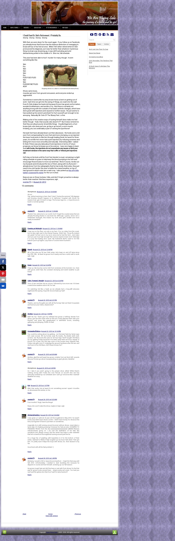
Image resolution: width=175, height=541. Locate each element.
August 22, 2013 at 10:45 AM (47, 192)
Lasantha (52, 538)
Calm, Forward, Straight (36, 281)
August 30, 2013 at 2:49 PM (47, 458)
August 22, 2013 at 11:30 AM (48, 211)
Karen (30, 265)
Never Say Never (94, 53)
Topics (99, 44)
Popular (92, 44)
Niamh (30, 249)
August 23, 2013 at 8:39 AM (47, 354)
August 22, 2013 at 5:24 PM (41, 265)
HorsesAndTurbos (34, 331)
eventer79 (27, 182)
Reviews (28, 27)
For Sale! (65, 28)
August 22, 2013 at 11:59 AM (52, 228)
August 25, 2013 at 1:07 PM (40, 385)
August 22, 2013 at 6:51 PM (47, 300)
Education (39, 27)
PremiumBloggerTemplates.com (67, 538)
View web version (52, 516)
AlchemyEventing (34, 415)
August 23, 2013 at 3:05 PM (46, 368)
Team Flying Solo (51, 532)
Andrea (30, 314)
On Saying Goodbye (96, 57)
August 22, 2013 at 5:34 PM (54, 281)
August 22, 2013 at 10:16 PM (51, 331)
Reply (29, 205)
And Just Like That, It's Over (98, 49)
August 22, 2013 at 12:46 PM (42, 249)
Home (4, 28)
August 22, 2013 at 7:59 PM (42, 314)
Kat (29, 385)
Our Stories (16, 27)
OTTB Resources (53, 27)
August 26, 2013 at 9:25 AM (47, 399)
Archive (106, 44)
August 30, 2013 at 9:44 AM (49, 415)
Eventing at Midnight (35, 228)
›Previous (77, 514)
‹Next (24, 514)
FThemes (33, 538)
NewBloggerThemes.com (87, 538)
